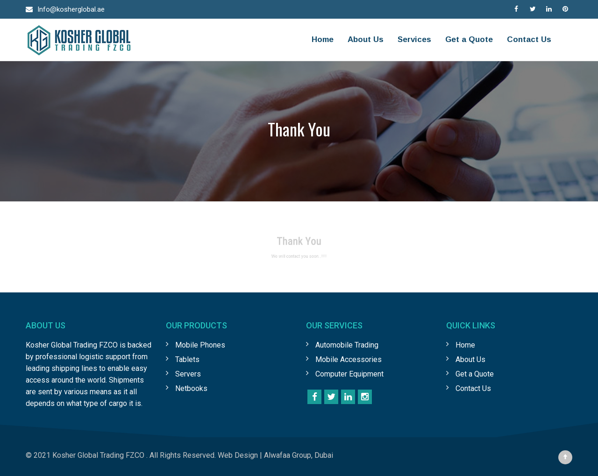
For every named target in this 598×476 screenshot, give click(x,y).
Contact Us (529, 39)
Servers (188, 373)
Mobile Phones (200, 345)
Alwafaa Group (287, 455)
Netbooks (191, 388)
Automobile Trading (346, 345)
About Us (366, 39)
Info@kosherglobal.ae (71, 9)
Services (414, 39)
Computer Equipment (349, 373)
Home (323, 39)
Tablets (187, 359)
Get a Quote (469, 39)
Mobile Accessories (348, 359)
